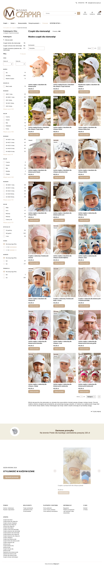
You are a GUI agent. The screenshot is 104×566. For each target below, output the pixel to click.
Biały (7, 207)
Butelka (8, 171)
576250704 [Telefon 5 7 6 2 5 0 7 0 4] (81, 2)
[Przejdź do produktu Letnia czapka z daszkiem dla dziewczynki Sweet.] (39, 154)
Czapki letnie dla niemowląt (14, 43)
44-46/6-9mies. (10, 197)
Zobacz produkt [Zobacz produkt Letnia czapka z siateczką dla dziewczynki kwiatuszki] (84, 391)
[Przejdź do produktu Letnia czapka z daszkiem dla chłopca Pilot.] (39, 196)
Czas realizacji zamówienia (50, 511)
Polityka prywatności (68, 509)
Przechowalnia (27, 511)
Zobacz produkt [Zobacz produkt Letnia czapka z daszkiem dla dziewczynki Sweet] (34, 177)
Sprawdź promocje (11, 477)
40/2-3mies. (9, 106)
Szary (7, 128)
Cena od (5, 61)
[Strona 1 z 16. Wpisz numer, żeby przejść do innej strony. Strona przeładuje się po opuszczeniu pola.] (92, 48)
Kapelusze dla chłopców (9, 524)
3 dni (7, 236)
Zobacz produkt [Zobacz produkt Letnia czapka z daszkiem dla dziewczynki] (34, 91)
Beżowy (8, 213)
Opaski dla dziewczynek (9, 553)
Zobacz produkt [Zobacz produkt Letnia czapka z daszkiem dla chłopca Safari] (59, 134)
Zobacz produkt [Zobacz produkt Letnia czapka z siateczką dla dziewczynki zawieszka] (59, 391)
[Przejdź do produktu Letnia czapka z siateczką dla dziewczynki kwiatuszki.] (89, 368)
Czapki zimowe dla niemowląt (14, 46)
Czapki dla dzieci (7, 519)
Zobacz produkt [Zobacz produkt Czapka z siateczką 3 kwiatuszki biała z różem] (59, 306)
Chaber (8, 174)
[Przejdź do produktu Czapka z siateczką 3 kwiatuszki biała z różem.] (64, 282)
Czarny (8, 117)
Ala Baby (8, 75)
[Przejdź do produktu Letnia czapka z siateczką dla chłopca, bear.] (89, 196)
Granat (8, 119)
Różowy (8, 216)
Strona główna (6, 27)
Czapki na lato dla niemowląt (11, 529)
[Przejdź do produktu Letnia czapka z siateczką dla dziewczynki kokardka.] (39, 325)
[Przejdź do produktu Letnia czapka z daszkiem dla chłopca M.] (39, 282)
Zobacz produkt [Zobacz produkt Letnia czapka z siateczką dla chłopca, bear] (84, 220)
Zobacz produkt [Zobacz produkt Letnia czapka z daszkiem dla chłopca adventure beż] (59, 177)
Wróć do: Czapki (8, 39)
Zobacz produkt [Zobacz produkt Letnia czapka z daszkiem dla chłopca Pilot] (34, 220)
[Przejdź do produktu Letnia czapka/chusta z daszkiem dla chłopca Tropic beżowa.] (64, 68)
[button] (78, 13)
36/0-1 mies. (9, 94)
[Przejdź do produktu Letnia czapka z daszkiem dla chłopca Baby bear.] (89, 111)
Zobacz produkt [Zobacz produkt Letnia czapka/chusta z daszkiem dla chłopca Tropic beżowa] (59, 91)
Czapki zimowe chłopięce (10, 523)
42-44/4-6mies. (10, 194)
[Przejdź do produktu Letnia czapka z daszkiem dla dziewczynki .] (39, 68)
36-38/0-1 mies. (10, 97)
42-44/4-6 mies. (10, 148)
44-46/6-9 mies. (10, 151)
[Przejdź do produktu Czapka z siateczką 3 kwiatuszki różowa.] (39, 239)
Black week (9, 86)
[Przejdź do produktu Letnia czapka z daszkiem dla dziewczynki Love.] (64, 196)
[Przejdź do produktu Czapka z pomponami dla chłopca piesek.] (77, 466)
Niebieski (8, 125)
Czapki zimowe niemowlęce (10, 557)
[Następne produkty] (91, 396)
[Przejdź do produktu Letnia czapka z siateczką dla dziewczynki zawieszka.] (64, 368)
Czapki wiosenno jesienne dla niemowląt (14, 49)
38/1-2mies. (9, 100)
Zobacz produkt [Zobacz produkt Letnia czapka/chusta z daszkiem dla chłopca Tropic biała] (34, 134)
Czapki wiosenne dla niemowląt (11, 531)
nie (6, 264)
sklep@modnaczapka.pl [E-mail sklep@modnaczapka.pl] (94, 2)
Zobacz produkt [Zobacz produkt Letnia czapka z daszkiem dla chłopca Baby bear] (84, 134)
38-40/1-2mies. (10, 103)
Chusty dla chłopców (8, 526)
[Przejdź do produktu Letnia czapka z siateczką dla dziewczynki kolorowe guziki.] (89, 325)
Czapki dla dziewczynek (9, 539)
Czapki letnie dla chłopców (10, 521)
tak (7, 261)
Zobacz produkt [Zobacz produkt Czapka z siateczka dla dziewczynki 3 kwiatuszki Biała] (84, 306)
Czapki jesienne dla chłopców (11, 534)
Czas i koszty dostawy (49, 509)
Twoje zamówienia (28, 508)
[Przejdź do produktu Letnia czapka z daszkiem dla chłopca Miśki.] (89, 154)
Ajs (6, 72)
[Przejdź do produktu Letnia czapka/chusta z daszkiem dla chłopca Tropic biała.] (39, 111)
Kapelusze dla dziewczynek (10, 552)
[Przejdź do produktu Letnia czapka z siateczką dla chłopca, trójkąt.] (39, 368)
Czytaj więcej (96, 411)
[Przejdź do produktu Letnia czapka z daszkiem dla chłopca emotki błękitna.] (64, 239)
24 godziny (9, 230)
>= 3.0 (11, 250)
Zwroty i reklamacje (8, 508)
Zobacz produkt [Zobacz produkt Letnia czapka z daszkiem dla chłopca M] (34, 306)
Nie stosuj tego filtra (11, 244)
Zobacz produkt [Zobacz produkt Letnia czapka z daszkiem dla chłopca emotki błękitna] (59, 263)
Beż (7, 122)
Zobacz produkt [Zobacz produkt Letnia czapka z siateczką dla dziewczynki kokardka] (34, 348)
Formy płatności (47, 508)
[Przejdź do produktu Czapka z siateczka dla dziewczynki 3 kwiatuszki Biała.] (89, 282)
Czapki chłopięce (7, 537)
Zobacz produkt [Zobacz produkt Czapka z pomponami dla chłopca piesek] (63, 492)
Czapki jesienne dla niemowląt (11, 532)
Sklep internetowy (51, 563)
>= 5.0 (11, 247)
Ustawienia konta (27, 509)
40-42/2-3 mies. (10, 145)
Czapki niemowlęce (8, 528)
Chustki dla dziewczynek (10, 555)
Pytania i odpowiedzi (8, 509)
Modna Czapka (10, 78)
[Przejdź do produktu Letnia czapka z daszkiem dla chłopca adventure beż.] (64, 154)
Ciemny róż (9, 219)
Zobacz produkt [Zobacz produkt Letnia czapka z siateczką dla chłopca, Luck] (59, 348)
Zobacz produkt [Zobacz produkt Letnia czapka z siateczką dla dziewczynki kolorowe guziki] (84, 348)
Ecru (7, 210)
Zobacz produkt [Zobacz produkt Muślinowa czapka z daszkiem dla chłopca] (84, 91)
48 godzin (8, 233)
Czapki (13, 27)
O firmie (85, 509)
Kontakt (85, 508)
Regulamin (66, 508)
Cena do (18, 61)
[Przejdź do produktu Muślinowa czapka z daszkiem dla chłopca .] (89, 68)
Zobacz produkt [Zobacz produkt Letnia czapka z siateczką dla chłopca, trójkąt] (34, 391)
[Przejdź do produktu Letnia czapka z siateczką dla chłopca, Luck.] (64, 325)
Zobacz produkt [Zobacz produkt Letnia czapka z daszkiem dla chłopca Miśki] (84, 177)
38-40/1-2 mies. (10, 142)
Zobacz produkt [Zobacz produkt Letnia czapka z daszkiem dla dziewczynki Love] (59, 220)
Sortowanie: (31, 45)
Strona (89, 48)
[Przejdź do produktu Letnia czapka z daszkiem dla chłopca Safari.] (64, 111)
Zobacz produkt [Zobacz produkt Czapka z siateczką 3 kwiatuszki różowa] (34, 263)
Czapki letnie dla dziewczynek (11, 540)
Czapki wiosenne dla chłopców (11, 536)
